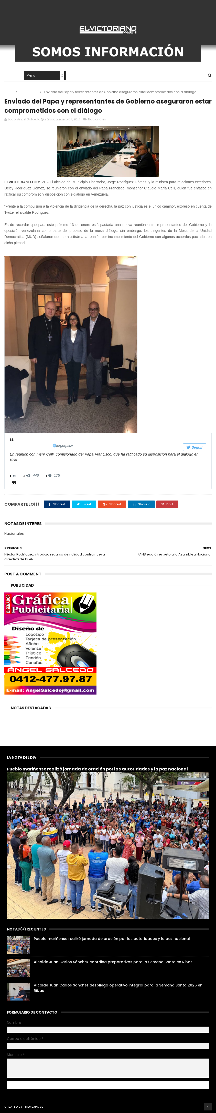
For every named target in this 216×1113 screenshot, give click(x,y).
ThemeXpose (33, 1107)
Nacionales (29, 92)
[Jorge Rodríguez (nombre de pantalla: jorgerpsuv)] (47, 445)
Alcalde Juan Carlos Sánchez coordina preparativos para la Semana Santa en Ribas (113, 961)
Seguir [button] (194, 447)
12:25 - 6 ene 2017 (25, 466)
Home (9, 76)
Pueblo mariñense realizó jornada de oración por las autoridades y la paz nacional (97, 769)
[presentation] (70, 344)
